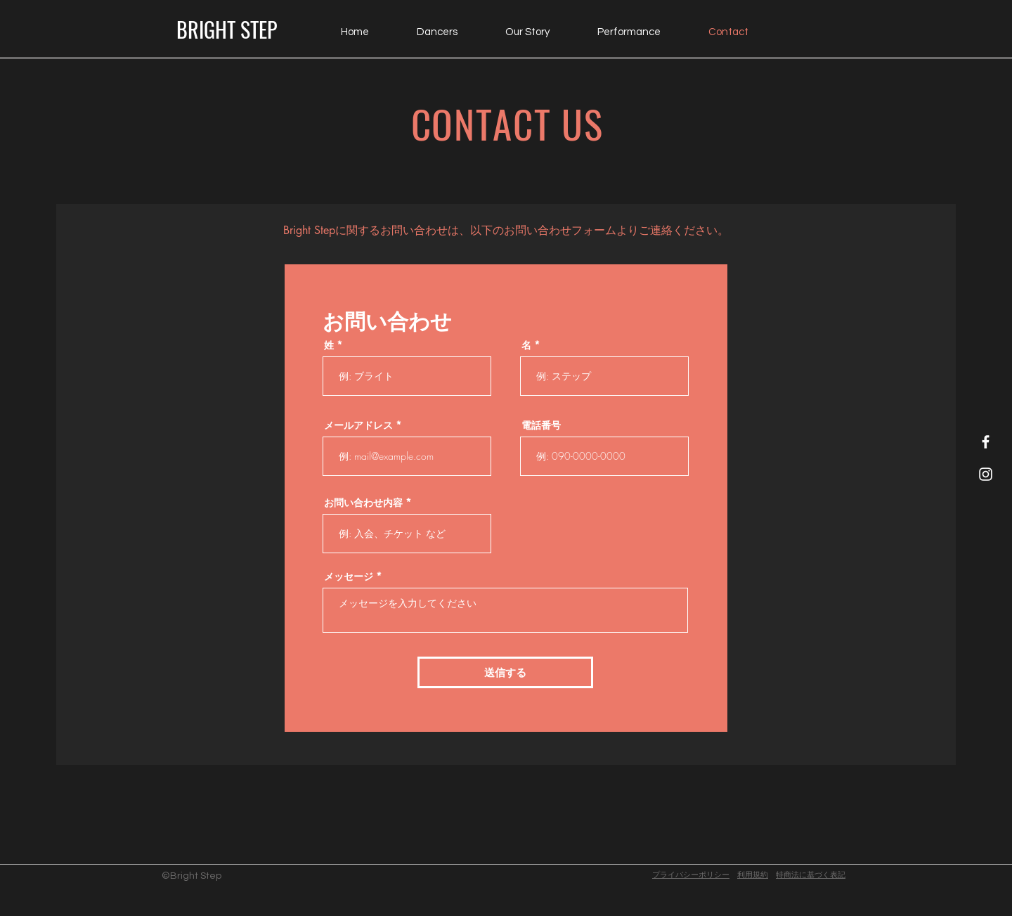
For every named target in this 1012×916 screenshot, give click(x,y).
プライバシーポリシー (690, 875)
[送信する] (505, 672)
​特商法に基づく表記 (810, 875)
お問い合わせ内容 (363, 503)
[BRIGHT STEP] (226, 29)
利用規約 (752, 875)
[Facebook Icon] (985, 442)
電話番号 (541, 425)
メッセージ (348, 576)
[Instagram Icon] (985, 474)
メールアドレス (358, 425)
